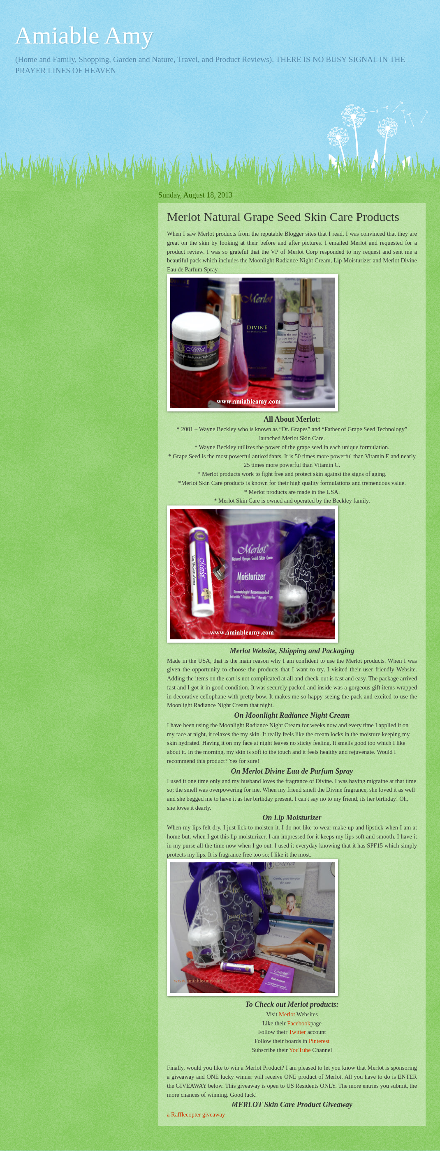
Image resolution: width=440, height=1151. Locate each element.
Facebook (298, 1023)
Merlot (287, 1014)
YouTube (300, 1050)
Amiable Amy (83, 35)
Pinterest (319, 1041)
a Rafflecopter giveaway (196, 1114)
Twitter (297, 1032)
